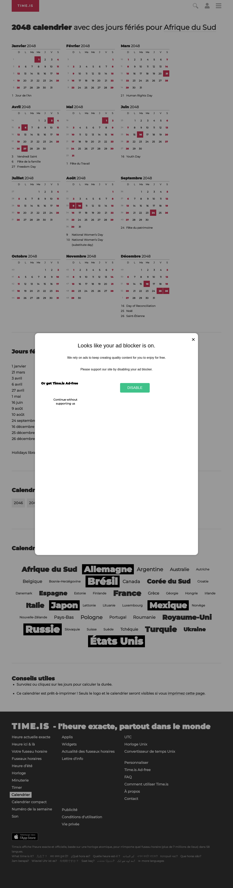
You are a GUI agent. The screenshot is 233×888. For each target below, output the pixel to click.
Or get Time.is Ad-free (59, 383)
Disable (135, 388)
